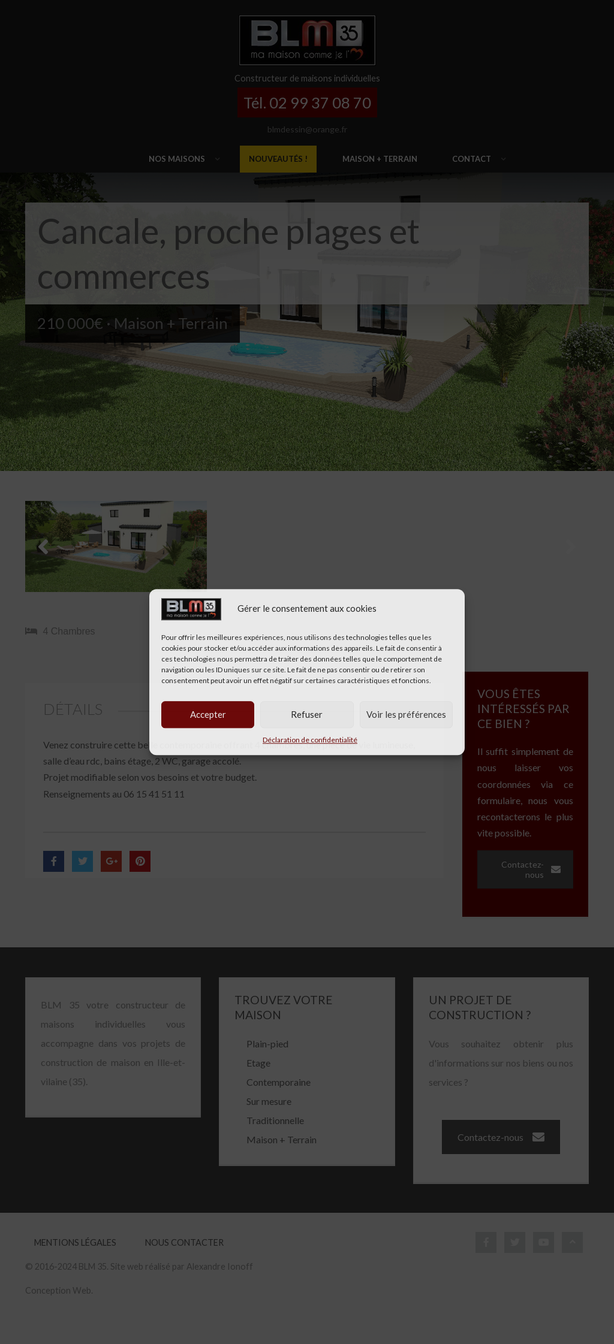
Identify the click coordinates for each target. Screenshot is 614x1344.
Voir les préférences (406, 714)
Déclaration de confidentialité (310, 739)
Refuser (307, 714)
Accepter (208, 714)
